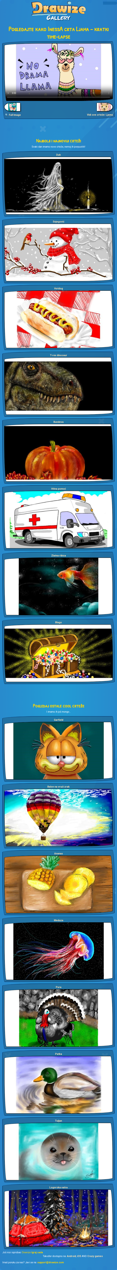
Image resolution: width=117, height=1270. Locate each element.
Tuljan (58, 1120)
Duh (58, 154)
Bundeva (58, 421)
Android (71, 1256)
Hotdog (58, 288)
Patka (58, 1053)
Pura (58, 987)
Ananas (58, 853)
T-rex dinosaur (58, 355)
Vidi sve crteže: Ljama (100, 114)
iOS (79, 1256)
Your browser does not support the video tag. (58, 72)
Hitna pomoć (58, 488)
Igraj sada (37, 1252)
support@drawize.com (50, 1262)
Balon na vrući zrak (58, 786)
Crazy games (95, 1256)
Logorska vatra (58, 1187)
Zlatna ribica (58, 555)
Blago (58, 622)
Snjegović (58, 221)
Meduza (58, 920)
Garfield (58, 719)
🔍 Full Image (13, 114)
